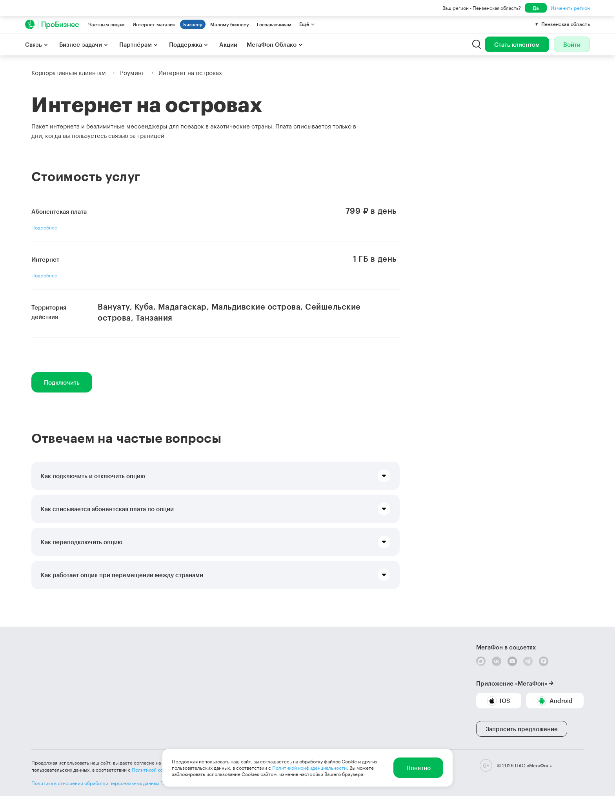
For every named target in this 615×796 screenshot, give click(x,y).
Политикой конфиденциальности (309, 767)
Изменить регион (570, 8)
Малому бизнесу (229, 24)
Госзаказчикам (274, 24)
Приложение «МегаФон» (511, 683)
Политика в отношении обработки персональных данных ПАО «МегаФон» (114, 783)
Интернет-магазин (154, 24)
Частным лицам (106, 24)
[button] (215, 476)
